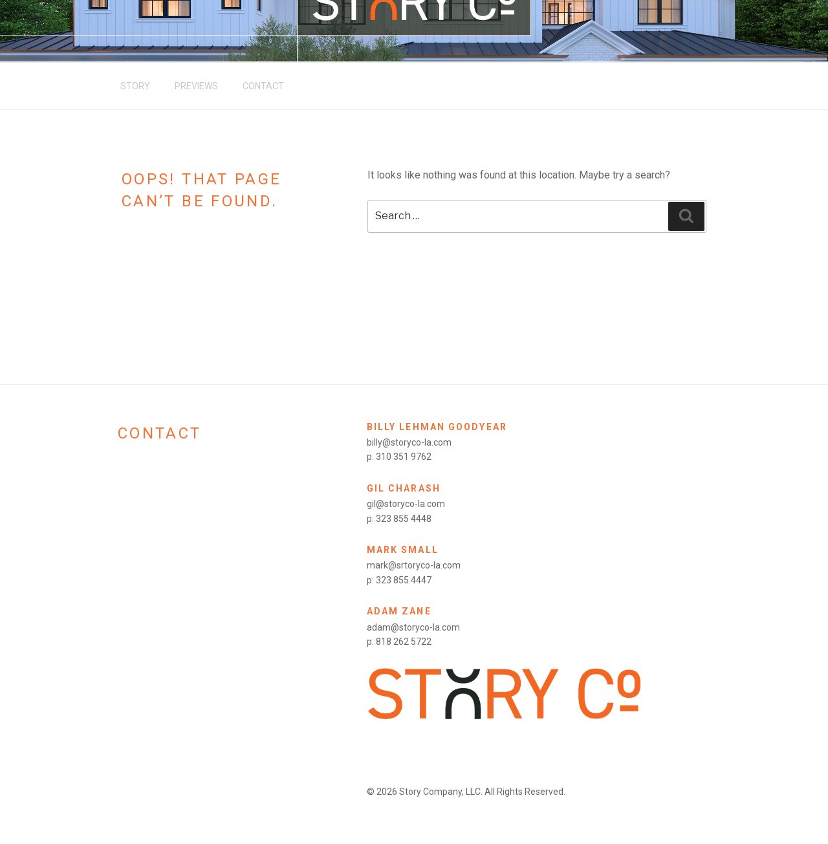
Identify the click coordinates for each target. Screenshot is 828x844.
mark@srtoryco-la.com (414, 565)
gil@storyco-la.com (406, 504)
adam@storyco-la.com (413, 627)
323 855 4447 (403, 580)
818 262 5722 (403, 641)
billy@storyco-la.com (409, 442)
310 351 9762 (403, 456)
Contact (263, 86)
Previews (196, 86)
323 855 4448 (403, 519)
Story (135, 86)
